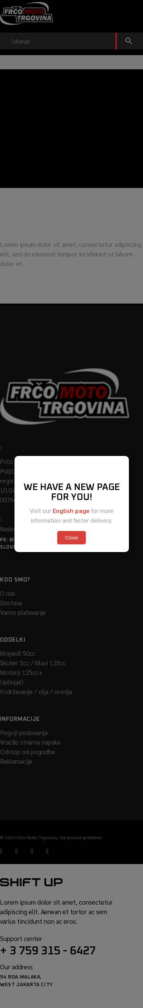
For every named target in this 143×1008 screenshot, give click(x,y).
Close (71, 538)
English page (71, 510)
